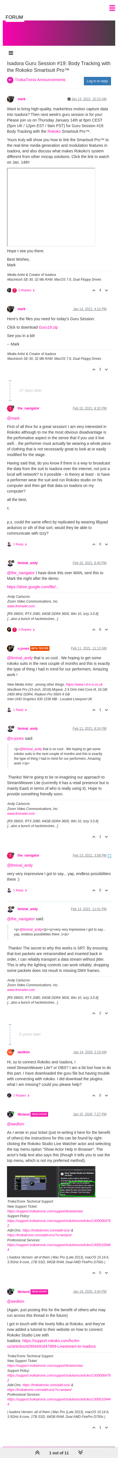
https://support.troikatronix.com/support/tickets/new (45, 1206)
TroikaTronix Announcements (40, 74)
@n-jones (15, 733)
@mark (13, 412)
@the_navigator (21, 567)
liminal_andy (28, 557)
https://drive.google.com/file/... (33, 581)
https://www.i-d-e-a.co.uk (84, 679)
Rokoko (54, 125)
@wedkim (15, 1118)
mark (21, 93)
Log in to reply (97, 75)
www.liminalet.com (21, 601)
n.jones (23, 643)
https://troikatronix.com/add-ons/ (46, 1225)
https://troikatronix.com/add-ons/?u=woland (39, 1230)
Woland (24, 1109)
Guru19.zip (48, 321)
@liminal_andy (20, 652)
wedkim (24, 1047)
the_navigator (28, 403)
